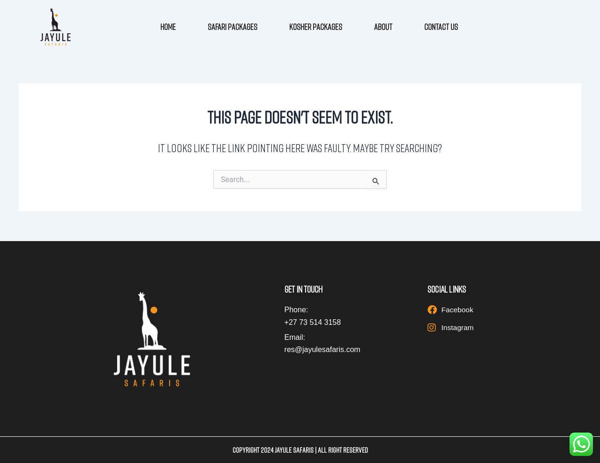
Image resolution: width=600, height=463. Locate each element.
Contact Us (441, 27)
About (383, 27)
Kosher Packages (315, 27)
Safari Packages (232, 27)
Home (168, 27)
